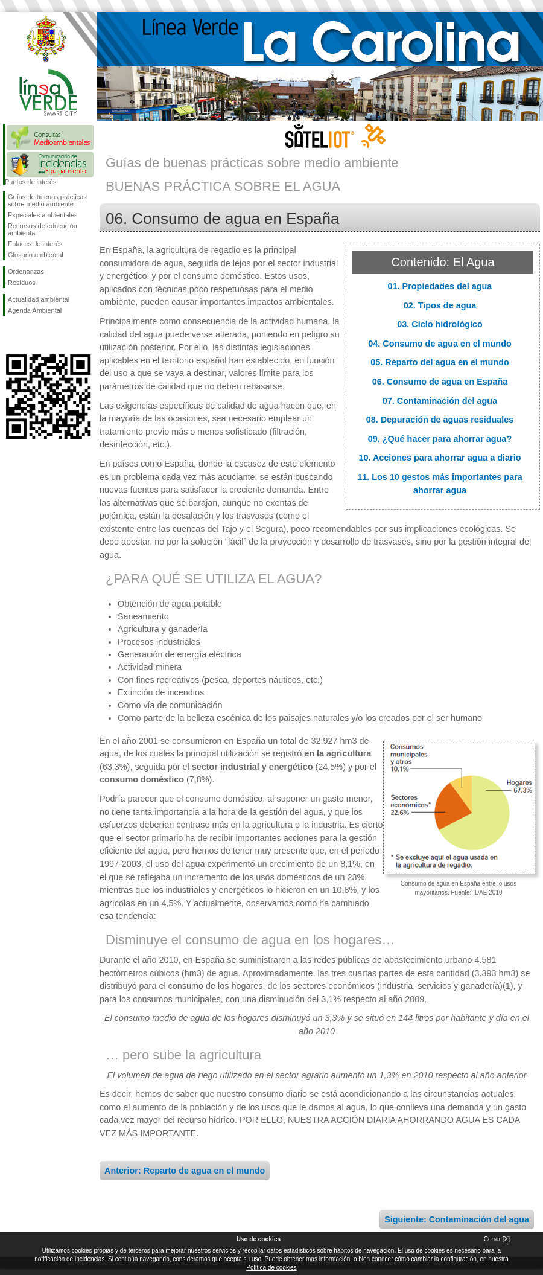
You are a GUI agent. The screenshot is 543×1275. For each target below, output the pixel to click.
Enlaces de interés (35, 244)
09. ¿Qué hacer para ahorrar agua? (440, 439)
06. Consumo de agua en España (440, 381)
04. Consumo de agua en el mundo (439, 343)
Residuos (22, 282)
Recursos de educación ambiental (42, 229)
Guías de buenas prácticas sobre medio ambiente (47, 200)
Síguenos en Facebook (10, 335)
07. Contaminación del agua (440, 401)
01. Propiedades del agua (440, 286)
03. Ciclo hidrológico (440, 324)
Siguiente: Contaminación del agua (456, 1219)
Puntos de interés (31, 181)
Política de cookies (271, 1267)
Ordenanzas (26, 271)
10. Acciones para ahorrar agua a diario (439, 457)
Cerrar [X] (497, 1239)
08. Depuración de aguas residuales (440, 419)
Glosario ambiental (35, 254)
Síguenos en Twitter (30, 335)
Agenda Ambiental (35, 310)
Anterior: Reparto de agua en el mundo (184, 1170)
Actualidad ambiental (38, 299)
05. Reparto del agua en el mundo (439, 362)
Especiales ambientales (43, 215)
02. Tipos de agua (440, 305)
